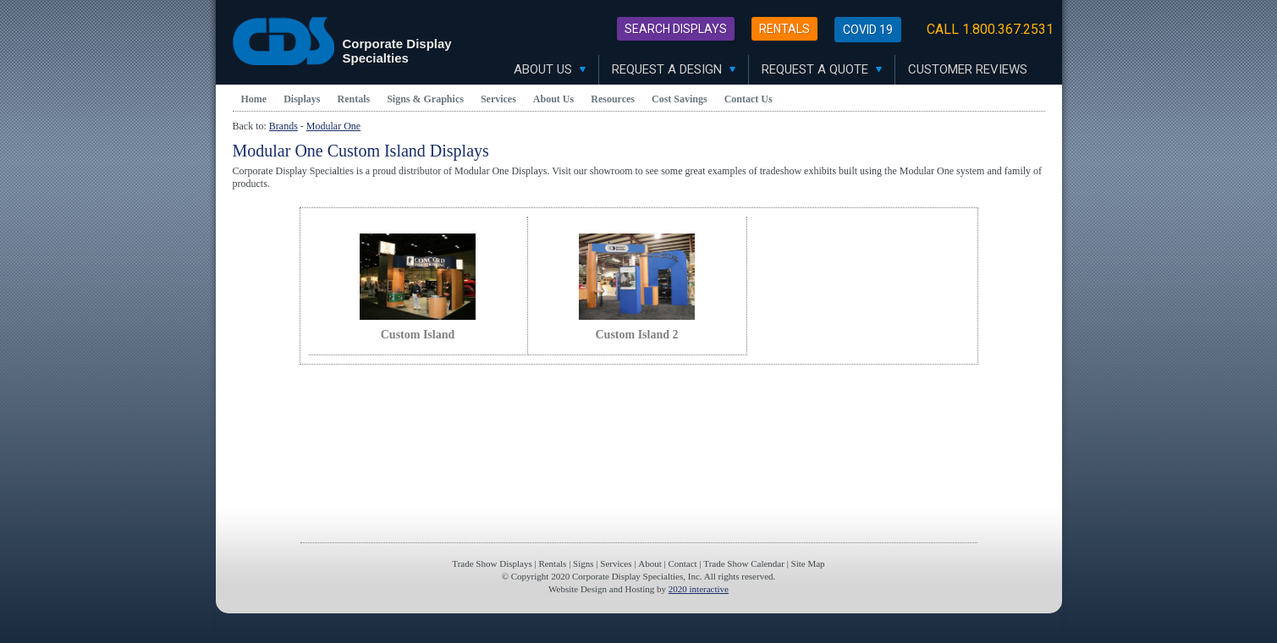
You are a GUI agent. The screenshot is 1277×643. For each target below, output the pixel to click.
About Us (550, 69)
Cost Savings (679, 99)
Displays (301, 99)
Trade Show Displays (491, 563)
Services (498, 99)
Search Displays (676, 29)
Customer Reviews (967, 69)
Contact (682, 563)
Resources (613, 99)
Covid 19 (868, 29)
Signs (583, 563)
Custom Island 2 (636, 334)
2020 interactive (699, 589)
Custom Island (418, 334)
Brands (283, 126)
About (650, 563)
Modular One (333, 126)
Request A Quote (822, 69)
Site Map (808, 563)
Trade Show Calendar (743, 563)
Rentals (784, 29)
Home (254, 99)
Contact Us (748, 99)
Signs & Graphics (425, 99)
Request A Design (673, 69)
